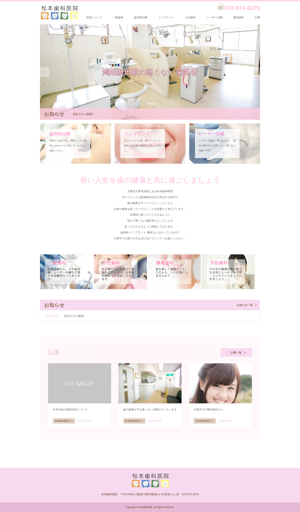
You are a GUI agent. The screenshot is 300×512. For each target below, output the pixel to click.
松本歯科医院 (145, 507)
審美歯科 (238, 17)
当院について (94, 17)
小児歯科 (190, 17)
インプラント (166, 17)
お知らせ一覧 (245, 305)
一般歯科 (118, 17)
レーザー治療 (214, 17)
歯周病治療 (141, 17)
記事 (257, 17)
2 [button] (148, 104)
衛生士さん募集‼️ (74, 315)
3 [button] (152, 104)
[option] (150, 72)
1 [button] (145, 104)
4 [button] (155, 104)
